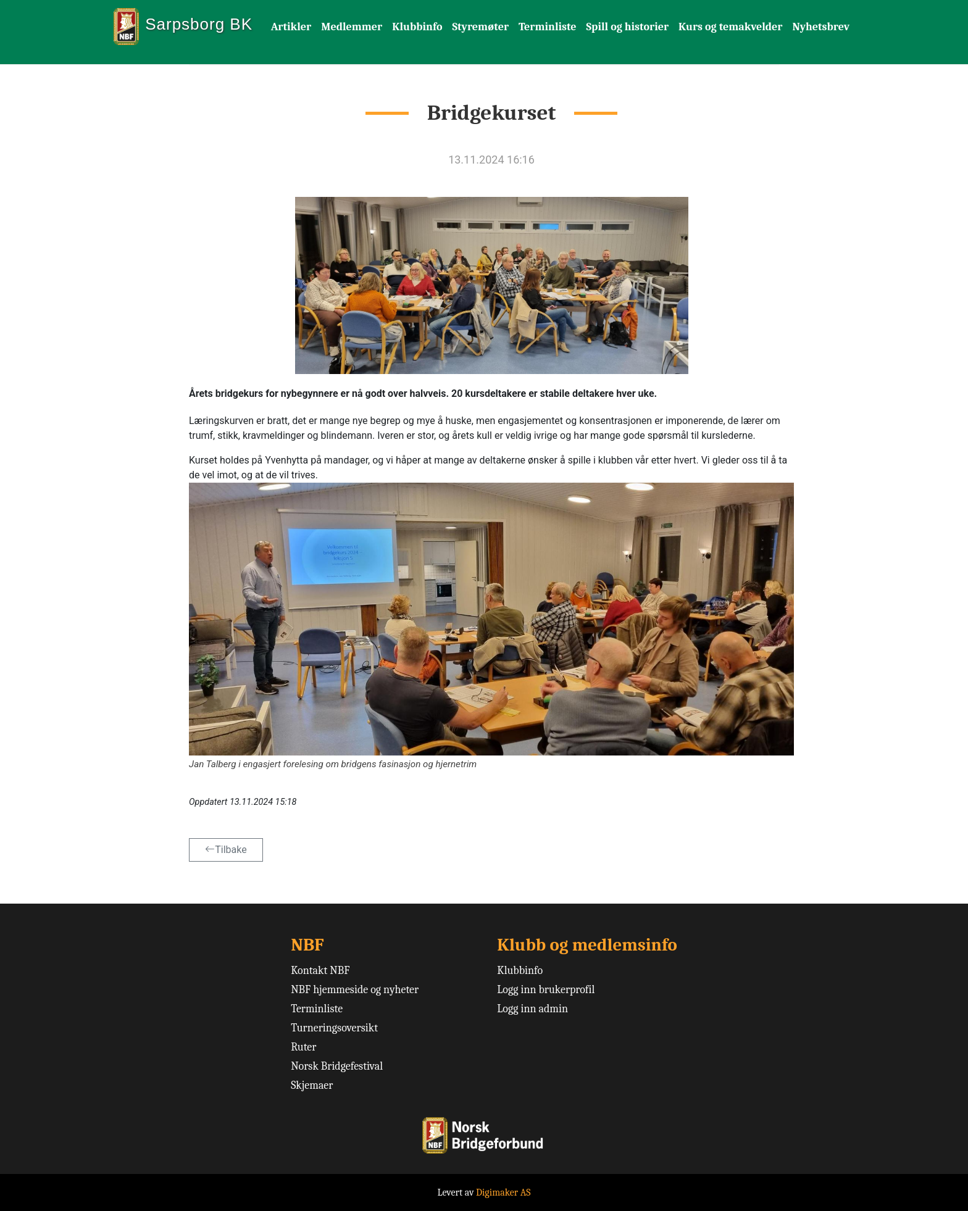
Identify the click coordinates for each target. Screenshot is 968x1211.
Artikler (291, 26)
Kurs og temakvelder (730, 26)
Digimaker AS (503, 1192)
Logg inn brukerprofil (546, 989)
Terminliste (548, 26)
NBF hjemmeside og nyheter (355, 989)
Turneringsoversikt (334, 1028)
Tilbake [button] (225, 849)
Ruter (303, 1047)
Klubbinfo (417, 26)
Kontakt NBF (320, 970)
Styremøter (480, 26)
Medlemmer (351, 26)
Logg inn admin (532, 1008)
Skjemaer (312, 1085)
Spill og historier (627, 26)
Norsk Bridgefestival (337, 1066)
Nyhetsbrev (820, 26)
